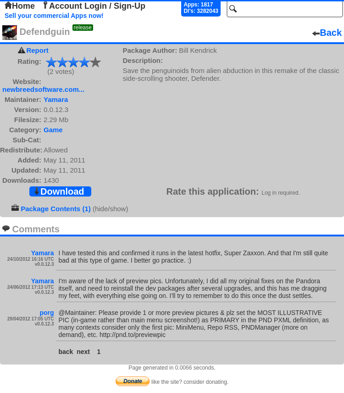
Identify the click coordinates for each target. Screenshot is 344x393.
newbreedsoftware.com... (43, 89)
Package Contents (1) (56, 209)
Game (53, 130)
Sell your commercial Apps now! (54, 15)
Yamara (56, 99)
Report (37, 50)
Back (327, 33)
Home (20, 6)
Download (58, 191)
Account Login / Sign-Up (93, 6)
